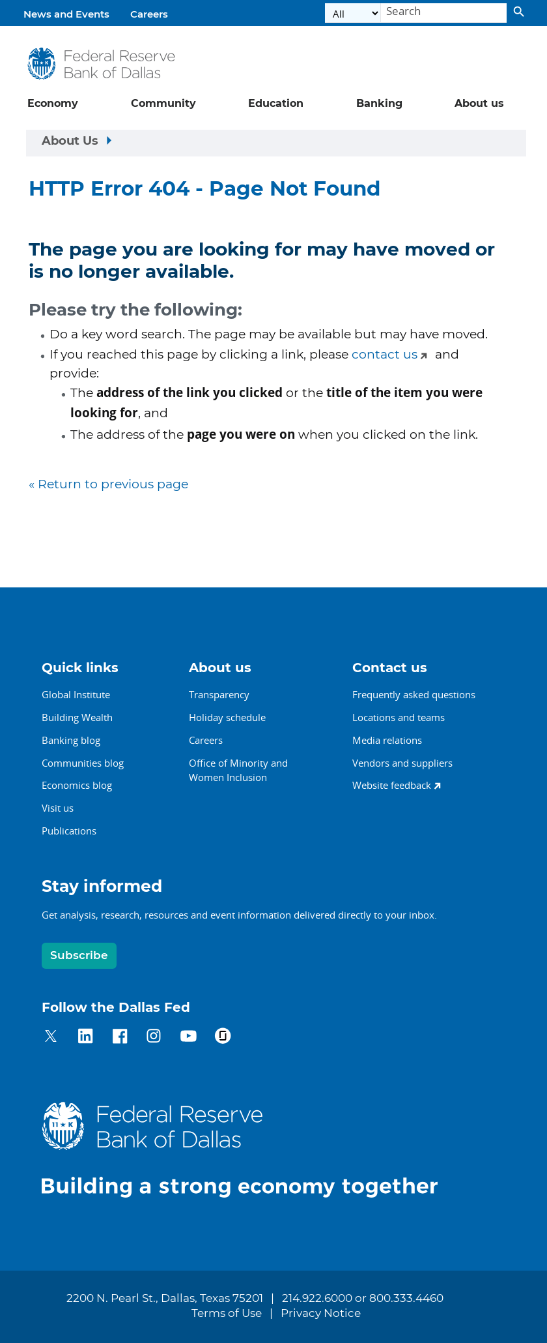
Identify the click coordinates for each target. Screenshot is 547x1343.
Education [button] (275, 103)
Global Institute (76, 694)
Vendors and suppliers (402, 762)
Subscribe (79, 955)
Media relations (387, 739)
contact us (384, 355)
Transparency (219, 694)
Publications (69, 830)
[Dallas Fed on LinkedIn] (85, 1038)
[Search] (444, 13)
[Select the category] (353, 13)
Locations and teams (398, 717)
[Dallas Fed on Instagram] (154, 1038)
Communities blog (83, 762)
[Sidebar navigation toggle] (276, 143)
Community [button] (163, 103)
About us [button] (479, 103)
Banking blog (71, 739)
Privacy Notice (321, 1313)
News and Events (66, 15)
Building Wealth (77, 717)
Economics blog (77, 784)
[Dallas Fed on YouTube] (188, 1038)
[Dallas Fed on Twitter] (51, 1038)
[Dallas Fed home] (250, 1149)
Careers (149, 15)
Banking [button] (379, 103)
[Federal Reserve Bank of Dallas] (101, 63)
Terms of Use (226, 1313)
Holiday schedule (227, 717)
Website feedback (391, 784)
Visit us (58, 807)
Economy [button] (52, 103)
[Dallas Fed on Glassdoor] (223, 1038)
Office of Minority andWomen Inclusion (238, 770)
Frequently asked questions (413, 694)
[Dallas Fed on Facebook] (120, 1038)
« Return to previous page (108, 485)
